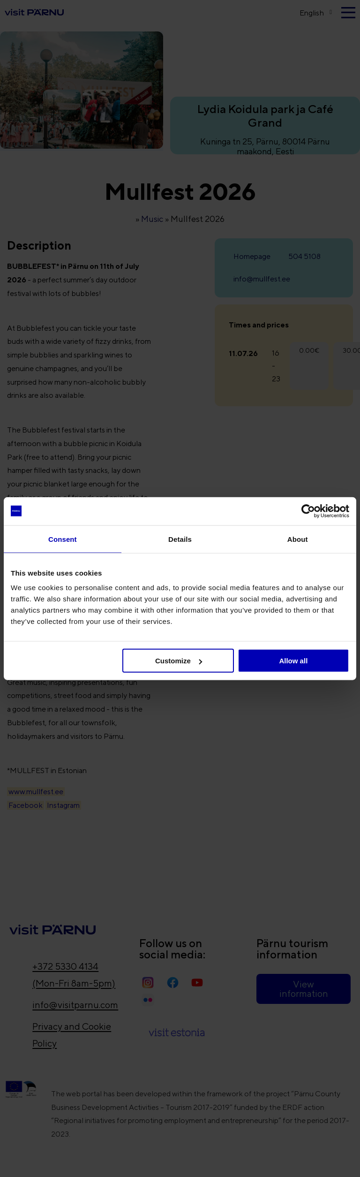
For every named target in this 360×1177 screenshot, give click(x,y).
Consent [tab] (62, 539)
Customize (178, 661)
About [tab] (297, 539)
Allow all (293, 661)
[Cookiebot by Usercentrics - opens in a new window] (308, 511)
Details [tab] (180, 539)
